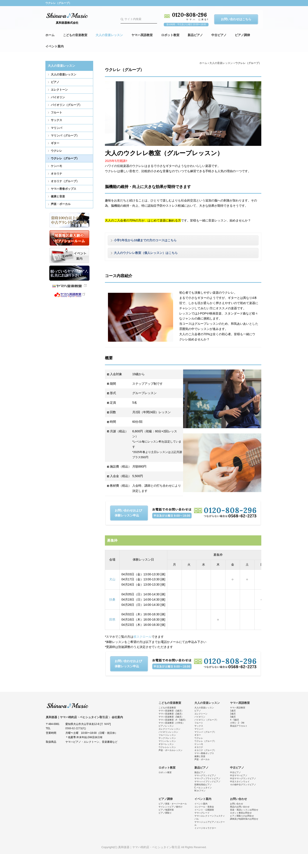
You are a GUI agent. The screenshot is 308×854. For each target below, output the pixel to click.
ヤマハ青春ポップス (63, 188)
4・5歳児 (234, 720)
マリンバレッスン (167, 741)
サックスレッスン (167, 738)
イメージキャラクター (205, 828)
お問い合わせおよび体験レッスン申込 (128, 513)
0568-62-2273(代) (75, 728)
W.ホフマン (200, 790)
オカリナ (56, 173)
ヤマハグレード (202, 813)
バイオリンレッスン (168, 732)
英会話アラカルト (238, 726)
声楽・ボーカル (61, 204)
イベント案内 (54, 46)
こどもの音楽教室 (75, 35)
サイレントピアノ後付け (170, 807)
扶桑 (112, 599)
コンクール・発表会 (204, 807)
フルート (56, 112)
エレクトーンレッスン (169, 729)
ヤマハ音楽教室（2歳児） (171, 713)
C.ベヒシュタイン (203, 787)
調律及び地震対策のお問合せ (244, 819)
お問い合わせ (238, 799)
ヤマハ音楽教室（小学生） (172, 723)
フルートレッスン (167, 735)
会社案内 (117, 717)
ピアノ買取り (165, 813)
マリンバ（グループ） (65, 135)
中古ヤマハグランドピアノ (243, 778)
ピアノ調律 (242, 35)
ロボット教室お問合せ (241, 813)
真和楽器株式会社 (67, 22)
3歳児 (233, 717)
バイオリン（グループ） (66, 105)
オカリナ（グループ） (65, 181)
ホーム (50, 35)
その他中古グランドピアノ (243, 784)
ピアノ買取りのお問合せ (242, 816)
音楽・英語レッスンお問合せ (244, 810)
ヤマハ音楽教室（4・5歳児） (173, 720)
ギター (55, 143)
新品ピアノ (195, 35)
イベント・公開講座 (204, 810)
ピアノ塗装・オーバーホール (173, 803)
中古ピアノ (219, 35)
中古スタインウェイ (240, 781)
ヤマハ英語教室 (142, 35)
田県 (112, 619)
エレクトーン (59, 89)
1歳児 (233, 710)
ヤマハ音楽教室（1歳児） (171, 710)
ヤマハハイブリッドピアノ (207, 781)
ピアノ (55, 82)
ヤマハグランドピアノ (205, 775)
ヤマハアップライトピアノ (207, 778)
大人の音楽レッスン (109, 35)
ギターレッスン (166, 744)
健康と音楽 (58, 196)
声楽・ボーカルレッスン (170, 750)
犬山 (112, 579)
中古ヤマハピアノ (238, 775)
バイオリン (58, 97)
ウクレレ (56, 150)
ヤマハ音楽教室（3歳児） (171, 717)
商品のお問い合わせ (240, 807)
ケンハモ (56, 166)
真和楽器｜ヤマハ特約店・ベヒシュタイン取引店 (67, 706)
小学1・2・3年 (237, 723)
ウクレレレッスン (167, 747)
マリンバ (56, 128)
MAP (107, 724)
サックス (56, 120)
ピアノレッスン (166, 726)
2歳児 (233, 713)
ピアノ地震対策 (166, 810)
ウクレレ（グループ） (65, 158)
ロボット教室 (170, 35)
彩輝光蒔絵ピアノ (203, 784)
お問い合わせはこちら (236, 19)
